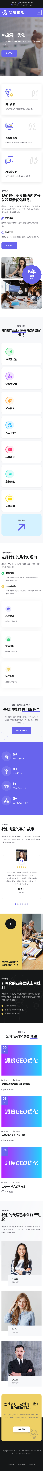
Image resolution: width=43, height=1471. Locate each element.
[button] (15, 904)
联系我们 (21, 1429)
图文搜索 (10, 104)
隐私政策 (32, 1464)
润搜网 (18, 1080)
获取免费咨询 (21, 730)
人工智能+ (10, 432)
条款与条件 (21, 1464)
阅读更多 (9, 53)
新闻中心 (7, 1080)
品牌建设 (10, 457)
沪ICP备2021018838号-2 (23, 1453)
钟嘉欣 (15, 1279)
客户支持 (11, 1464)
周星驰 (15, 1379)
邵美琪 (15, 1329)
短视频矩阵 (11, 138)
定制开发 (10, 481)
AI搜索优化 (11, 171)
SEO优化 (10, 408)
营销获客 (10, 506)
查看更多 (9, 245)
